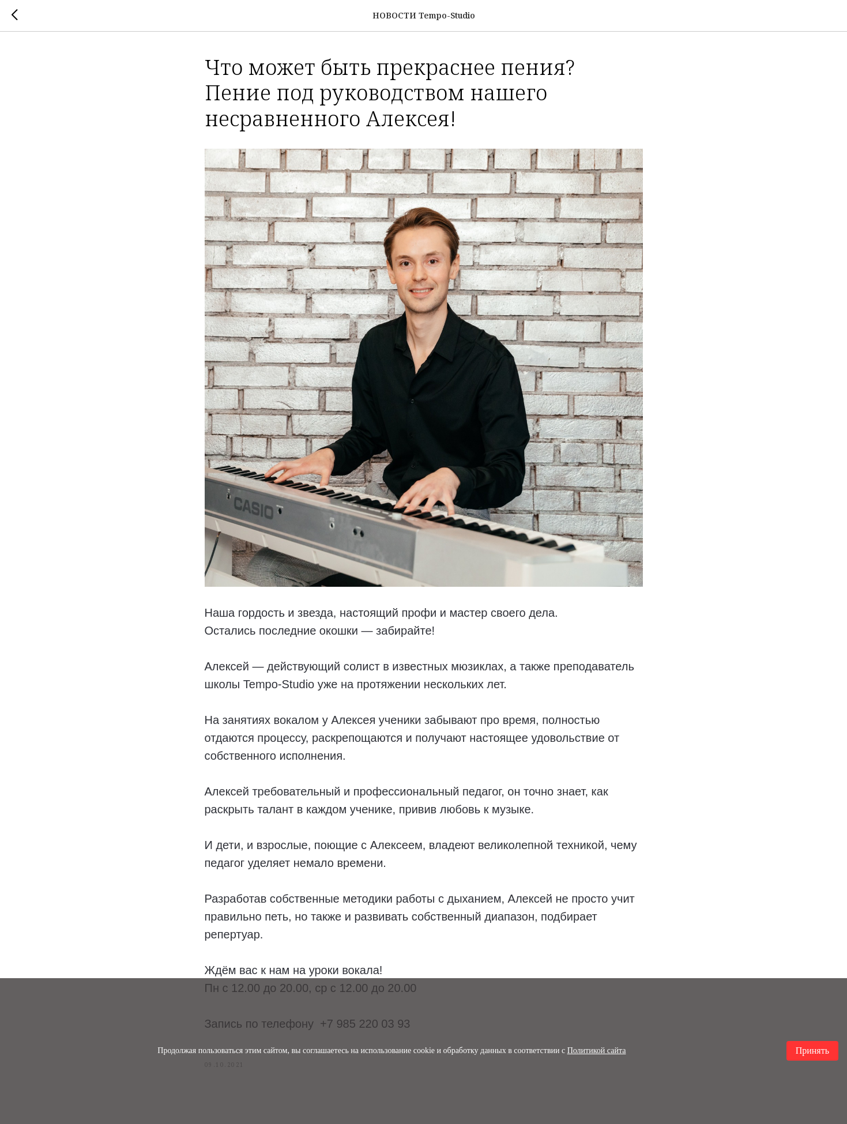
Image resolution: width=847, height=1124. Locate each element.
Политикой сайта (596, 1050)
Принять (812, 1050)
